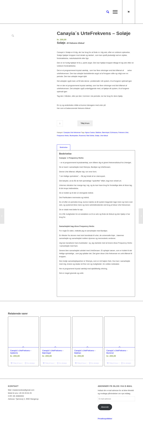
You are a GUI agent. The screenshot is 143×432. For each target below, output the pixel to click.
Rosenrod (82, 135)
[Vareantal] (60, 123)
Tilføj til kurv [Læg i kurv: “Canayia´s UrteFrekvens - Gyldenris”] (16, 363)
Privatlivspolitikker (105, 419)
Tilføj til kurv (85, 123)
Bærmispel (105, 132)
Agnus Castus (90, 132)
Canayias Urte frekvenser (72, 132)
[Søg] (108, 12)
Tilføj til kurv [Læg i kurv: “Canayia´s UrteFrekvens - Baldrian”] (80, 363)
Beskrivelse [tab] (63, 147)
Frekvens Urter (123, 132)
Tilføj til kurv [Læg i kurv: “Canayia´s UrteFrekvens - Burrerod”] (112, 363)
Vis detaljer (30, 363)
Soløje (97, 135)
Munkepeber (74, 135)
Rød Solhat (90, 135)
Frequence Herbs (63, 135)
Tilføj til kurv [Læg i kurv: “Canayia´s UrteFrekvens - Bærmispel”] (48, 363)
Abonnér (105, 407)
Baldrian (98, 132)
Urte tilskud (104, 135)
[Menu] (114, 12)
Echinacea (113, 132)
